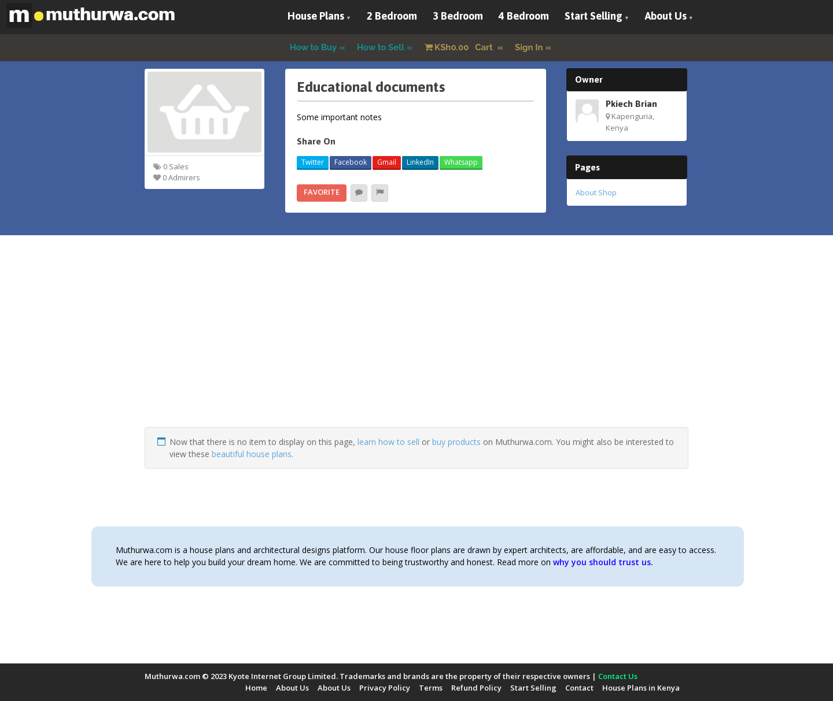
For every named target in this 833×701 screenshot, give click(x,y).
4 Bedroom (524, 16)
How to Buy (313, 47)
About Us (666, 16)
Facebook (350, 162)
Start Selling (593, 16)
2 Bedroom (392, 16)
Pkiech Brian (631, 103)
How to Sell (380, 47)
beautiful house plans (252, 453)
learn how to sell (388, 441)
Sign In (529, 47)
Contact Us (617, 676)
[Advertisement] (416, 346)
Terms (431, 688)
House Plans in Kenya (641, 688)
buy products (456, 441)
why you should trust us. (603, 562)
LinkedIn (420, 162)
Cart (460, 47)
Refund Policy (476, 688)
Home (256, 688)
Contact (579, 688)
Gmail (386, 162)
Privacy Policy (384, 688)
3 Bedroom (458, 16)
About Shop (596, 192)
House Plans (316, 16)
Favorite (322, 192)
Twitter (312, 162)
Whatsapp (461, 162)
